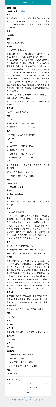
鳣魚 (23, 11)
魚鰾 (34, 101)
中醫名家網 (28, 2)
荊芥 (22, 176)
